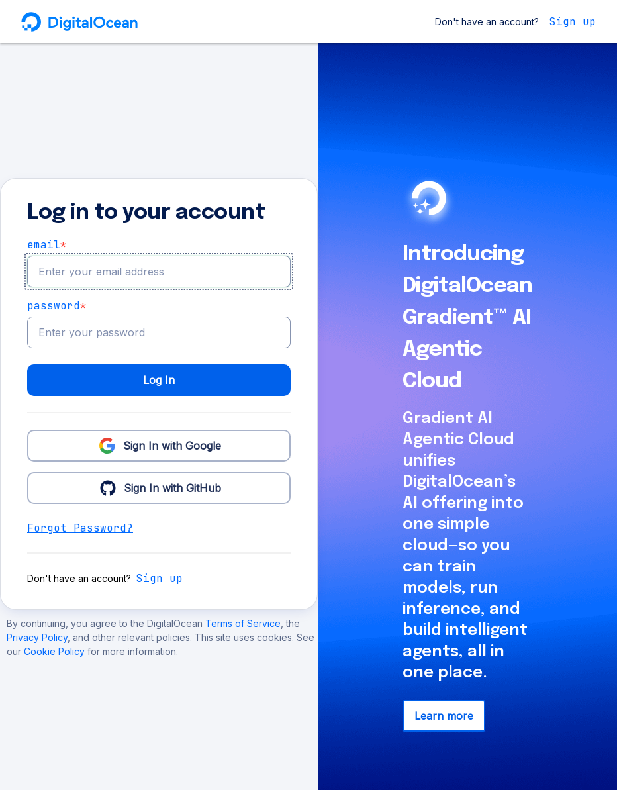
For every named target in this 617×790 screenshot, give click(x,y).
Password (57, 306)
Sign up (572, 21)
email (47, 245)
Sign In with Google (159, 445)
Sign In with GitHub (159, 487)
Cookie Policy (55, 651)
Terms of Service (243, 623)
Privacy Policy (37, 637)
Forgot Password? (80, 528)
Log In (159, 380)
